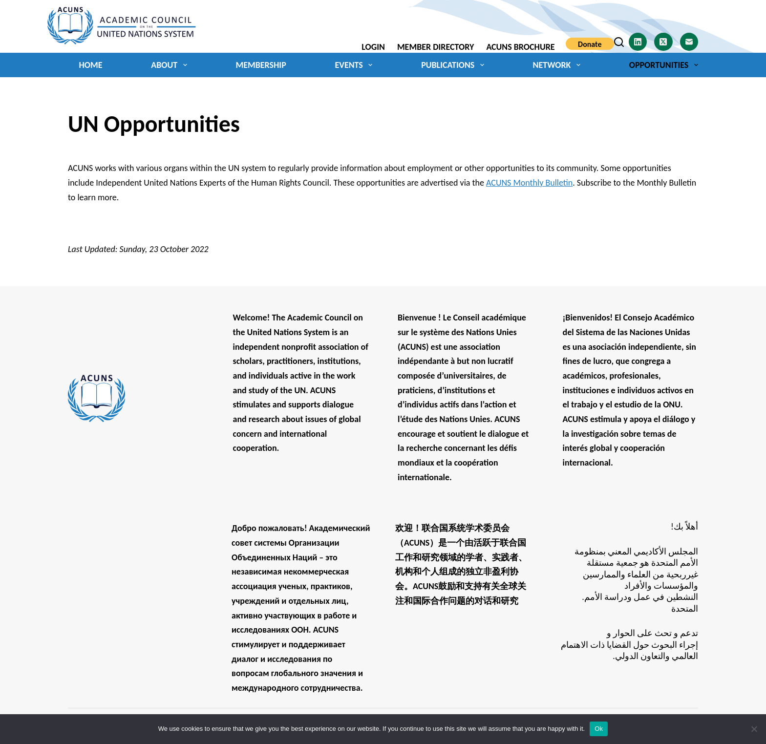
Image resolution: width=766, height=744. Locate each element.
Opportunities (663, 65)
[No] (754, 729)
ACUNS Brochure (520, 47)
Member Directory (435, 47)
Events (355, 65)
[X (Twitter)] (663, 42)
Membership (260, 65)
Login (373, 47)
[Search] (619, 42)
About (171, 65)
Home (91, 65)
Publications (454, 65)
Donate (589, 44)
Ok (599, 728)
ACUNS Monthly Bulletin (529, 182)
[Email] (689, 42)
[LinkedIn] (638, 42)
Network (558, 65)
